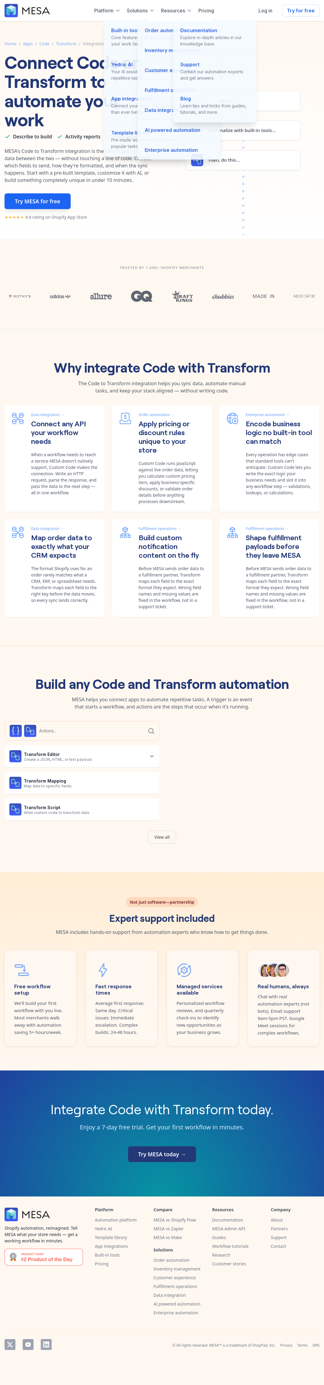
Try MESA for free (37, 201)
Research (221, 1255)
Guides (219, 1237)
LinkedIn (46, 1344)
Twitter (10, 1344)
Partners (279, 1229)
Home (11, 44)
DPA (316, 1345)
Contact (278, 1246)
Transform (66, 44)
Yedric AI (103, 1229)
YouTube (28, 1344)
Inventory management (176, 1269)
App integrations (111, 1246)
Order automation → (157, 414)
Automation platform (116, 1220)
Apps (28, 44)
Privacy (286, 1345)
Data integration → (47, 414)
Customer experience (174, 1277)
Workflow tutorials (230, 1246)
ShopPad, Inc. (264, 1345)
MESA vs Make (167, 1237)
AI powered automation (176, 1304)
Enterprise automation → (268, 414)
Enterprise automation (175, 1313)
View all (162, 837)
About (277, 1220)
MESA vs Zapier (168, 1229)
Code (44, 44)
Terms (302, 1345)
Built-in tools (107, 1255)
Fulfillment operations (175, 1286)
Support (279, 1237)
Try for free (301, 11)
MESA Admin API (228, 1229)
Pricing (101, 1264)
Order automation (171, 1260)
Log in (265, 11)
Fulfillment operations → (160, 528)
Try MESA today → (162, 1154)
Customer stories (229, 1264)
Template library (111, 1237)
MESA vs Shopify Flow (174, 1220)
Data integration (169, 1295)
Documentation (227, 1220)
